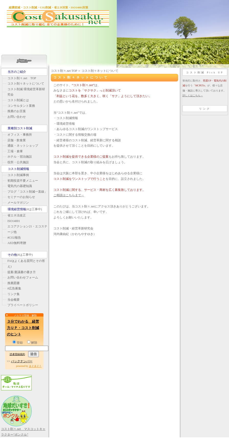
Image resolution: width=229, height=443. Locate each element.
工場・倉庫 (15, 151)
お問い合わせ (16, 117)
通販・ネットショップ (22, 145)
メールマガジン (18, 202)
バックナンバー (21, 361)
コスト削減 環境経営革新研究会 (26, 92)
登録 (18, 342)
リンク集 (13, 294)
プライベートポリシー (22, 305)
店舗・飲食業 (16, 140)
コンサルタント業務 (21, 106)
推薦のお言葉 (16, 111)
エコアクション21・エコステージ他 (27, 229)
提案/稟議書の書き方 (21, 272)
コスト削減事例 (18, 175)
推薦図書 (13, 283)
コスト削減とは (18, 100)
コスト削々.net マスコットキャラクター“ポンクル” (23, 429)
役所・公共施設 (18, 162)
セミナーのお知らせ (21, 197)
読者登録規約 (17, 354)
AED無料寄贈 (16, 243)
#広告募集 (14, 288)
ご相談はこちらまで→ (68, 195)
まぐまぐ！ (35, 366)
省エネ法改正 (16, 215)
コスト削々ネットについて (25, 83)
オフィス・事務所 (19, 134)
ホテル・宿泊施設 (19, 156)
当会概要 (13, 299)
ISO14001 (13, 221)
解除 (32, 342)
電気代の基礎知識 (19, 186)
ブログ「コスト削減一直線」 (27, 191)
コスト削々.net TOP (21, 78)
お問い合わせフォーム (22, 277)
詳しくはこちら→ (192, 95)
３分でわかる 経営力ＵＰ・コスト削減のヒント (23, 328)
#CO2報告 (14, 237)
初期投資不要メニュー (22, 180)
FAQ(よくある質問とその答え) (26, 263)
